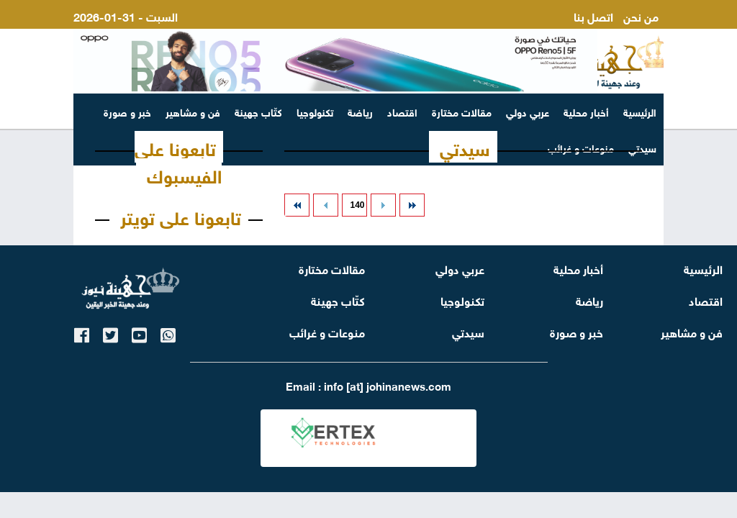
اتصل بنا (593, 15)
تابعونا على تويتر (180, 216)
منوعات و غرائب (327, 331)
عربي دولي (527, 111)
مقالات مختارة (462, 111)
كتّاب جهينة (258, 111)
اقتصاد (402, 111)
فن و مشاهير (193, 111)
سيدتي (465, 147)
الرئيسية (639, 111)
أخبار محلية (586, 111)
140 (357, 205)
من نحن (641, 15)
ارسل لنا (639, 32)
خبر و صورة (127, 111)
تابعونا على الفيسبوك (178, 160)
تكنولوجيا (315, 111)
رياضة (360, 111)
